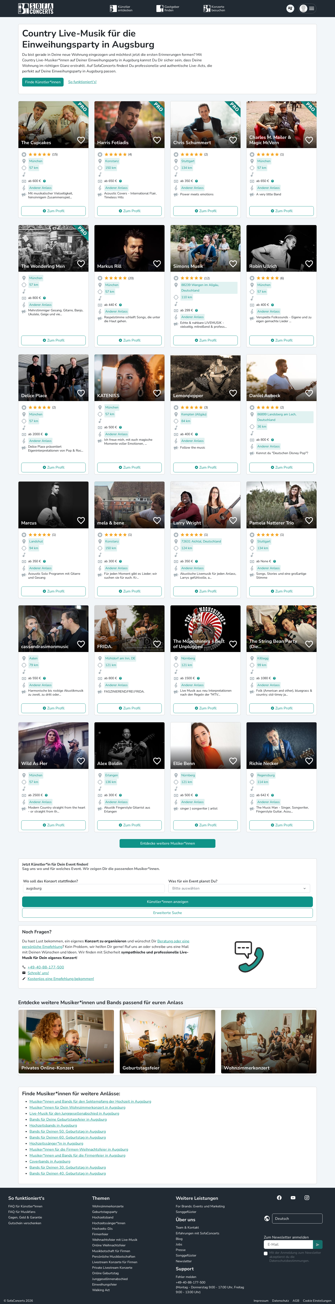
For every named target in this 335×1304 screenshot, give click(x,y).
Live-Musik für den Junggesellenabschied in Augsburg (74, 1113)
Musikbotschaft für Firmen (111, 1251)
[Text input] (288, 1244)
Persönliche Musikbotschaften (113, 1256)
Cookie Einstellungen (317, 1301)
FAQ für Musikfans (21, 1212)
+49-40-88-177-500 (46, 967)
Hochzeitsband (102, 1217)
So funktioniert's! (82, 81)
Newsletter (184, 1261)
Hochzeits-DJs (102, 1229)
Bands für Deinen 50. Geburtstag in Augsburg (67, 1131)
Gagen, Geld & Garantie (25, 1217)
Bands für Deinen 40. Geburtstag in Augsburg (67, 1173)
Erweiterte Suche (167, 912)
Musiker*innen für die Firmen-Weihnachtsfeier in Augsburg (78, 1149)
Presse (180, 1250)
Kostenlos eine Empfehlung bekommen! (61, 978)
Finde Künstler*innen (43, 82)
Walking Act (101, 1290)
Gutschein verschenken (24, 1223)
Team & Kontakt (187, 1227)
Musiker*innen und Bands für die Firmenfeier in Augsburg (77, 1155)
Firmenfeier (100, 1234)
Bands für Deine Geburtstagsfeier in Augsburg (68, 1119)
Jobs (179, 1244)
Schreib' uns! (38, 973)
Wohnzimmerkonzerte (107, 1206)
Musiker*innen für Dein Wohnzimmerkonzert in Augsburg (77, 1107)
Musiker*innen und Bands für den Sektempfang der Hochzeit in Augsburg (90, 1101)
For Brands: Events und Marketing (200, 1206)
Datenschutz (280, 1301)
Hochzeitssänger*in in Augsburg (56, 1143)
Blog (179, 1239)
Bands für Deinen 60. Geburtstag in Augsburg (67, 1137)
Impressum (261, 1301)
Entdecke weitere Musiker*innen (167, 843)
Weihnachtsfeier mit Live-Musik (114, 1240)
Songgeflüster (186, 1212)
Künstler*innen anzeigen (167, 901)
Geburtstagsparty (104, 1212)
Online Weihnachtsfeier (109, 1245)
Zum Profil (56, 211)
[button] (307, 8)
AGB (296, 1301)
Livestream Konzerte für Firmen (114, 1262)
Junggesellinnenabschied (110, 1279)
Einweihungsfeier (104, 1284)
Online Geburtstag (105, 1273)
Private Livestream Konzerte (112, 1267)
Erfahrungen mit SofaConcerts (197, 1233)
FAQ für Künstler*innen (25, 1206)
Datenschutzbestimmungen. (289, 1261)
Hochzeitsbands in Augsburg (53, 1125)
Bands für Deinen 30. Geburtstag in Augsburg (67, 1167)
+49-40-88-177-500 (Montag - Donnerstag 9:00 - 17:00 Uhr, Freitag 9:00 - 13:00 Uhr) (210, 1287)
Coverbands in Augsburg (49, 1161)
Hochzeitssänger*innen (108, 1223)
